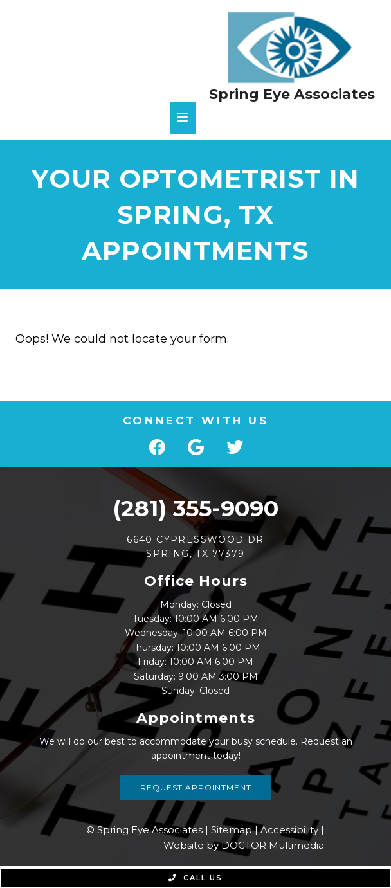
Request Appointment (195, 787)
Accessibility (289, 830)
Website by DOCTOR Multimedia (243, 845)
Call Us (195, 877)
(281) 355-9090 (195, 508)
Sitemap (231, 830)
